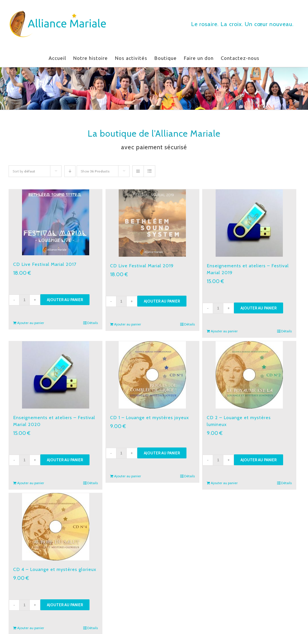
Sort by (24, 171)
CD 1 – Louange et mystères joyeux (149, 417)
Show (95, 171)
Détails (92, 323)
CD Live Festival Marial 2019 (142, 265)
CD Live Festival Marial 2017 (44, 264)
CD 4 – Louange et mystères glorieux (54, 569)
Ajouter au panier (65, 299)
